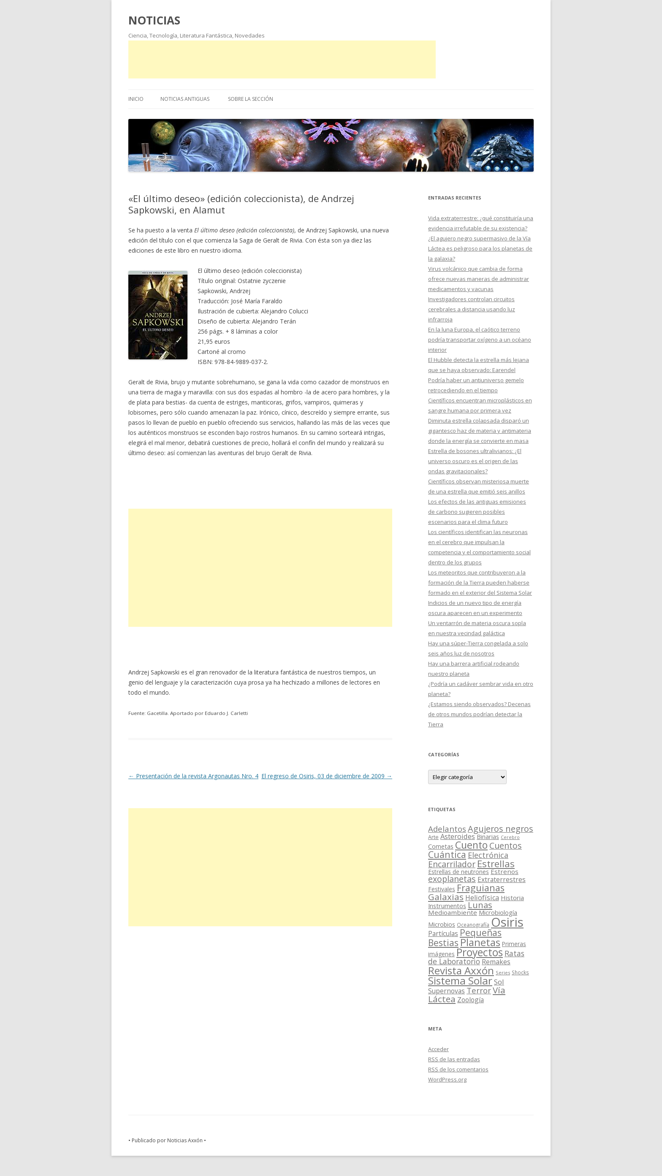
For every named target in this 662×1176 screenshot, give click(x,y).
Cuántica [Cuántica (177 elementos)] (447, 854)
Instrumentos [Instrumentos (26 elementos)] (447, 905)
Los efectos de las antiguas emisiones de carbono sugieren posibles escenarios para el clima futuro (477, 512)
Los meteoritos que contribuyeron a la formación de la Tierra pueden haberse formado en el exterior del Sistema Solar (480, 582)
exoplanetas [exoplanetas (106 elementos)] (452, 879)
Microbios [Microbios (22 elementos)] (441, 924)
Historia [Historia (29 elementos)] (512, 897)
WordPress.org (447, 1079)
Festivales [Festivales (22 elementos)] (441, 889)
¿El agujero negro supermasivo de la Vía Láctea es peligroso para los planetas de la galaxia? (480, 248)
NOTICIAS (154, 20)
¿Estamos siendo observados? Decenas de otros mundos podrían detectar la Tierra (479, 714)
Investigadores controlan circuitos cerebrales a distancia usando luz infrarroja (471, 309)
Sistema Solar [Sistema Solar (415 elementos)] (460, 980)
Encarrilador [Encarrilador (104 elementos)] (451, 864)
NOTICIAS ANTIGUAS (184, 98)
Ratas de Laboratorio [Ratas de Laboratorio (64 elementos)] (476, 957)
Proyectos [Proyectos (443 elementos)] (479, 952)
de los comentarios (458, 1069)
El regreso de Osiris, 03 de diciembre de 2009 (326, 776)
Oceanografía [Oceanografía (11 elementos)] (473, 924)
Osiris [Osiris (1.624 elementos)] (507, 922)
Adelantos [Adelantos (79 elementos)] (447, 828)
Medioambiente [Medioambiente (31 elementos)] (452, 912)
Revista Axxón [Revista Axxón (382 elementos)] (461, 970)
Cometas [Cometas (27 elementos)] (440, 846)
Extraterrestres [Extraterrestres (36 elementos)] (502, 879)
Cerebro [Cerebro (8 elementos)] (510, 837)
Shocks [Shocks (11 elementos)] (520, 972)
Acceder (438, 1049)
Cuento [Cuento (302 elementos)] (471, 845)
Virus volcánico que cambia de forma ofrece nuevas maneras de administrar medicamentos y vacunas (478, 279)
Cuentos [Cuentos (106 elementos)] (505, 845)
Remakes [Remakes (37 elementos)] (496, 961)
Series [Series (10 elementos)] (503, 972)
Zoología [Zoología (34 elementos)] (470, 999)
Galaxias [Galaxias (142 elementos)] (446, 897)
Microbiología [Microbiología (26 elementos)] (498, 912)
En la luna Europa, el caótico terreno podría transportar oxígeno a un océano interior (479, 339)
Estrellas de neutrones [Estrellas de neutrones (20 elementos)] (458, 872)
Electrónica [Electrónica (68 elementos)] (488, 855)
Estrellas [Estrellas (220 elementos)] (496, 863)
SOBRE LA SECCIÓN (250, 98)
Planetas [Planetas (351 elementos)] (480, 942)
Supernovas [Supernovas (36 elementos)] (446, 990)
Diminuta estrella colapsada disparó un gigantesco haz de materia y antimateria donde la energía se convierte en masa (479, 431)
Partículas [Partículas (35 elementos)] (443, 933)
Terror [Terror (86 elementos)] (479, 990)
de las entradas (454, 1059)
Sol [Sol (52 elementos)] (499, 982)
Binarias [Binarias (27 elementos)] (488, 836)
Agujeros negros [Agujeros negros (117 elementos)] (500, 828)
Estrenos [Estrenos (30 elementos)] (504, 871)
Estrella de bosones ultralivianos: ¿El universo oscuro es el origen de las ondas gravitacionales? (474, 461)
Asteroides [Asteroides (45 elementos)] (457, 836)
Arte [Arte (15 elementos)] (433, 837)
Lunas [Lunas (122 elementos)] (480, 905)
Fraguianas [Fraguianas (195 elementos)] (481, 888)
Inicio (136, 98)
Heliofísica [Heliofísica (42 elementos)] (482, 897)
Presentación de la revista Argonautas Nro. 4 (193, 776)
